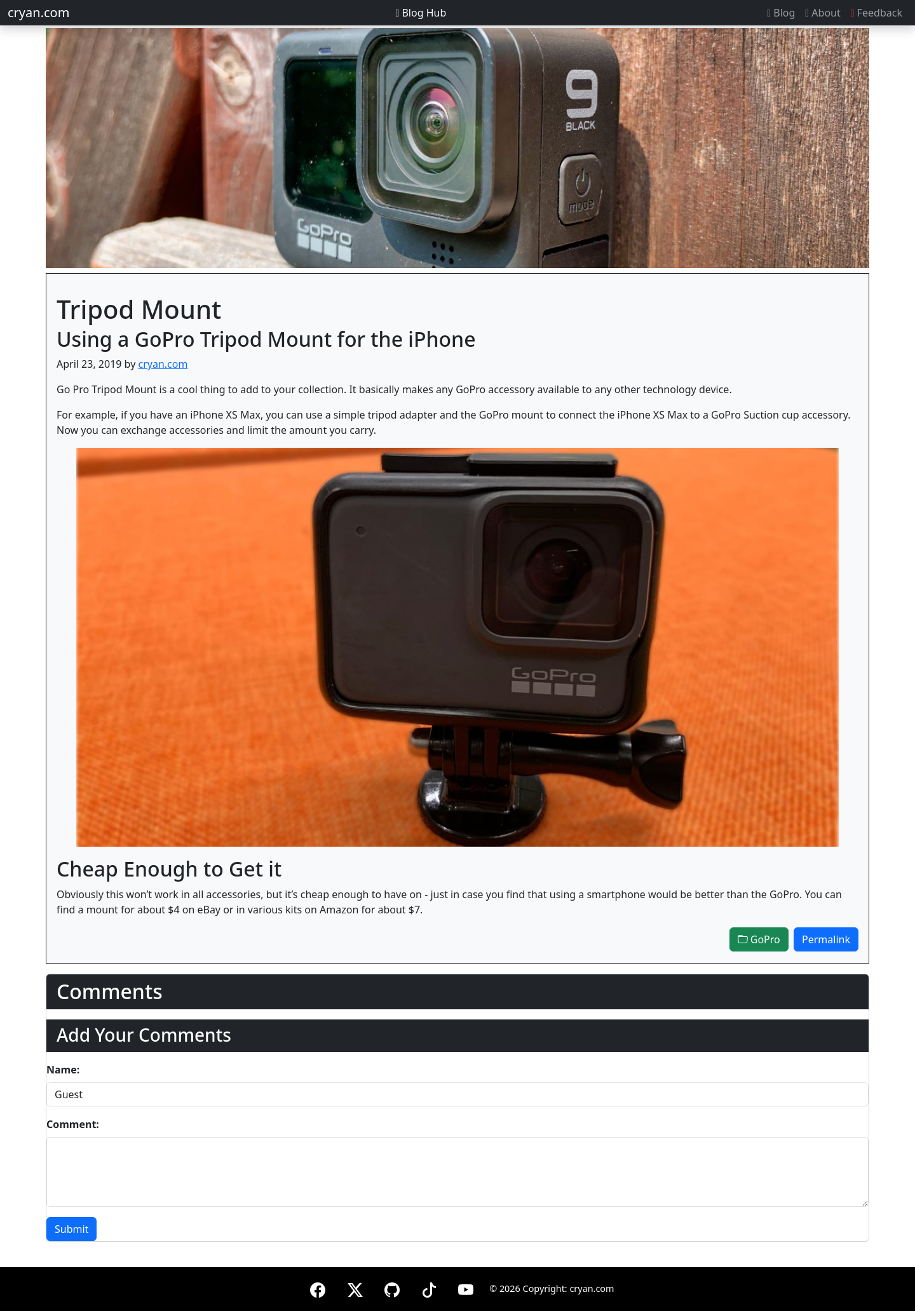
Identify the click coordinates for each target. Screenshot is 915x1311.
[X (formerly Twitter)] (355, 1287)
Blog (781, 13)
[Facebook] (317, 1287)
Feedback (876, 13)
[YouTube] (465, 1287)
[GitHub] (392, 1287)
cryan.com (38, 12)
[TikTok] (429, 1287)
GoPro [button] (759, 939)
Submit (71, 1229)
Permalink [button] (826, 939)
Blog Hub (420, 13)
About (822, 13)
